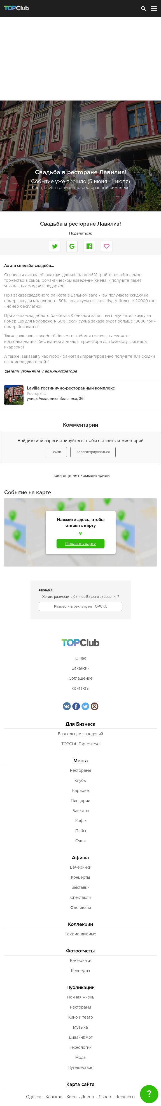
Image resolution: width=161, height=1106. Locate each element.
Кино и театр (80, 1017)
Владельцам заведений (80, 734)
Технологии (81, 1047)
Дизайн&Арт (81, 1037)
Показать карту (80, 543)
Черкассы (125, 1097)
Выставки (81, 887)
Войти (56, 452)
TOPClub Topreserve (80, 744)
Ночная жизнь (80, 997)
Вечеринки (80, 867)
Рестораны (36, 393)
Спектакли (80, 897)
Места (80, 761)
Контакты (80, 688)
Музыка (80, 1027)
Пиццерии (80, 800)
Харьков (53, 1097)
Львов (104, 1097)
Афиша (80, 858)
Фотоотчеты (80, 951)
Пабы (80, 830)
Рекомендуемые (80, 934)
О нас (80, 658)
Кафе (80, 820)
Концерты (80, 877)
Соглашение (81, 678)
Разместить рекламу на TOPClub (80, 606)
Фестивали (80, 907)
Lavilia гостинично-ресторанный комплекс (86, 187)
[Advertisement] (80, 59)
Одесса (33, 1097)
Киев (72, 1097)
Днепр (87, 1097)
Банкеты (81, 810)
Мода (80, 1057)
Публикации (80, 987)
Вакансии (81, 668)
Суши (80, 841)
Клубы (80, 780)
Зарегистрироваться (93, 452)
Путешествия (80, 1067)
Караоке (80, 790)
